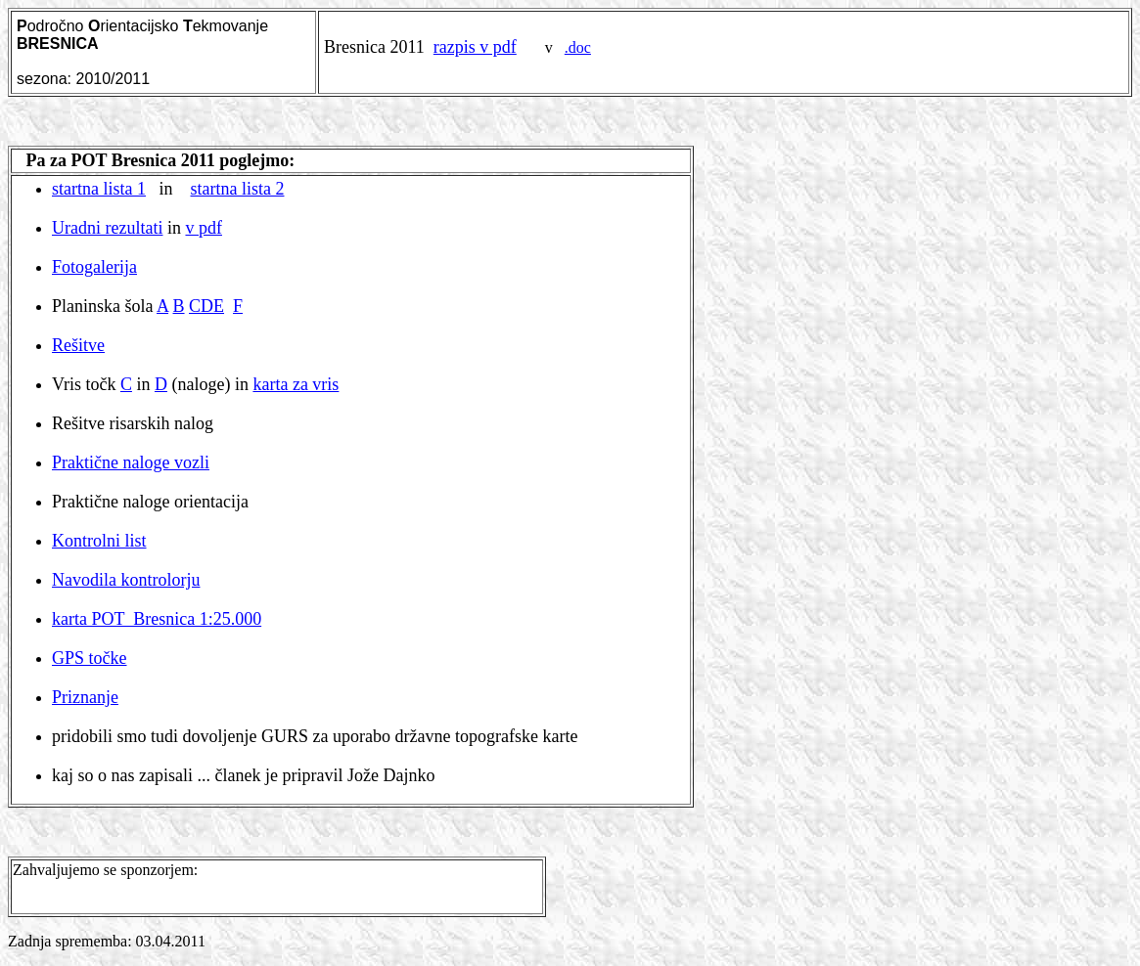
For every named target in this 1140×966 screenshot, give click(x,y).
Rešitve (78, 345)
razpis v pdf (475, 47)
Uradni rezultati (107, 228)
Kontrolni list (99, 540)
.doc (578, 47)
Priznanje (85, 697)
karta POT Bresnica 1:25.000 (156, 619)
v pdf (203, 228)
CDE (206, 306)
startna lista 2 (238, 188)
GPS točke (89, 658)
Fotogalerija (94, 267)
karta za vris (295, 384)
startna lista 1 (99, 188)
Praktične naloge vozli (130, 462)
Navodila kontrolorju (126, 580)
